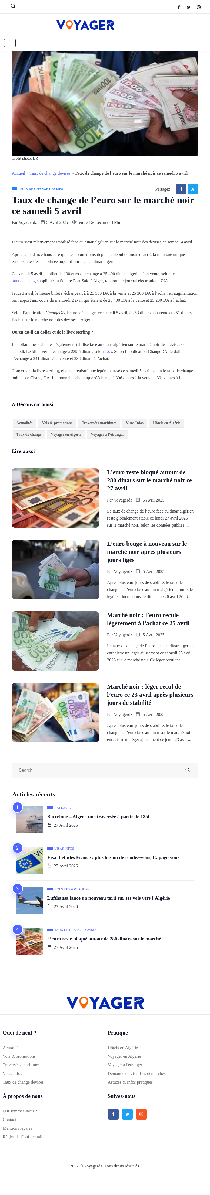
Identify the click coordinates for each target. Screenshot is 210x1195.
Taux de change (29, 434)
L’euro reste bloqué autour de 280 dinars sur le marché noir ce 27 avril (149, 480)
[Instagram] (201, 7)
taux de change (25, 281)
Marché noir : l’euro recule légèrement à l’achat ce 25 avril (148, 619)
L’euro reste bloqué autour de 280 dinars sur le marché (104, 939)
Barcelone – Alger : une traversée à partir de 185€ (98, 816)
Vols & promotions (57, 423)
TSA (108, 351)
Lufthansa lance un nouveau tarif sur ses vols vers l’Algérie (108, 898)
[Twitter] (191, 7)
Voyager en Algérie (66, 434)
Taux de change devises (49, 173)
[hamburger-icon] (10, 43)
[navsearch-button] (10, 7)
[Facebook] (181, 7)
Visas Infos (135, 423)
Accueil (18, 173)
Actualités (24, 423)
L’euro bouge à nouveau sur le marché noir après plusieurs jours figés (147, 551)
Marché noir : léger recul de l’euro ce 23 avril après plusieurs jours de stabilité (150, 694)
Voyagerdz (28, 222)
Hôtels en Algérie (167, 423)
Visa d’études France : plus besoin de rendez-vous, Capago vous (113, 857)
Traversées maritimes (99, 423)
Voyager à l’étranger (107, 434)
